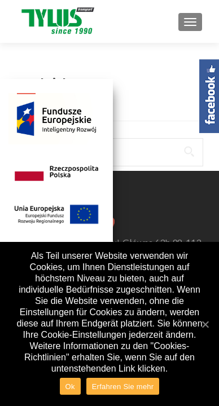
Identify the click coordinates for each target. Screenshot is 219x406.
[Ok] (205, 324)
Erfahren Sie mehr (123, 386)
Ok (70, 386)
